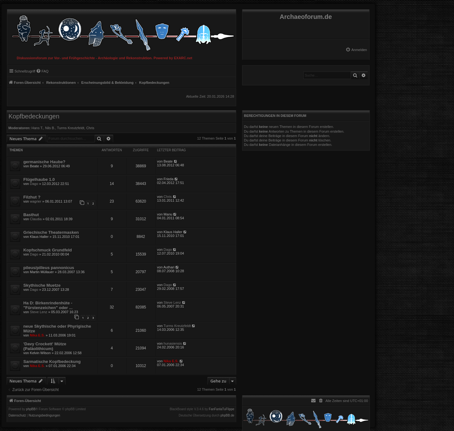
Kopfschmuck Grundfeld (47, 250)
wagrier (35, 201)
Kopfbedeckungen (34, 116)
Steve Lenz (38, 312)
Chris (90, 128)
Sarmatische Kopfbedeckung (52, 361)
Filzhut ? (31, 197)
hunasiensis (173, 343)
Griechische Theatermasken (51, 232)
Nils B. (50, 128)
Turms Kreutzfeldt (70, 128)
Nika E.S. (37, 335)
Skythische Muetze (42, 285)
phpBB (31, 409)
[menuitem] (356, 50)
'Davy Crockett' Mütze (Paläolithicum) (44, 346)
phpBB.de (227, 415)
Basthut (31, 214)
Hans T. (37, 128)
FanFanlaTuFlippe (221, 409)
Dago (34, 184)
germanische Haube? (44, 161)
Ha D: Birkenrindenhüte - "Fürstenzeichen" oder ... (48, 305)
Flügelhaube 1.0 (39, 179)
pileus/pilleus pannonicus (48, 267)
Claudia (36, 219)
